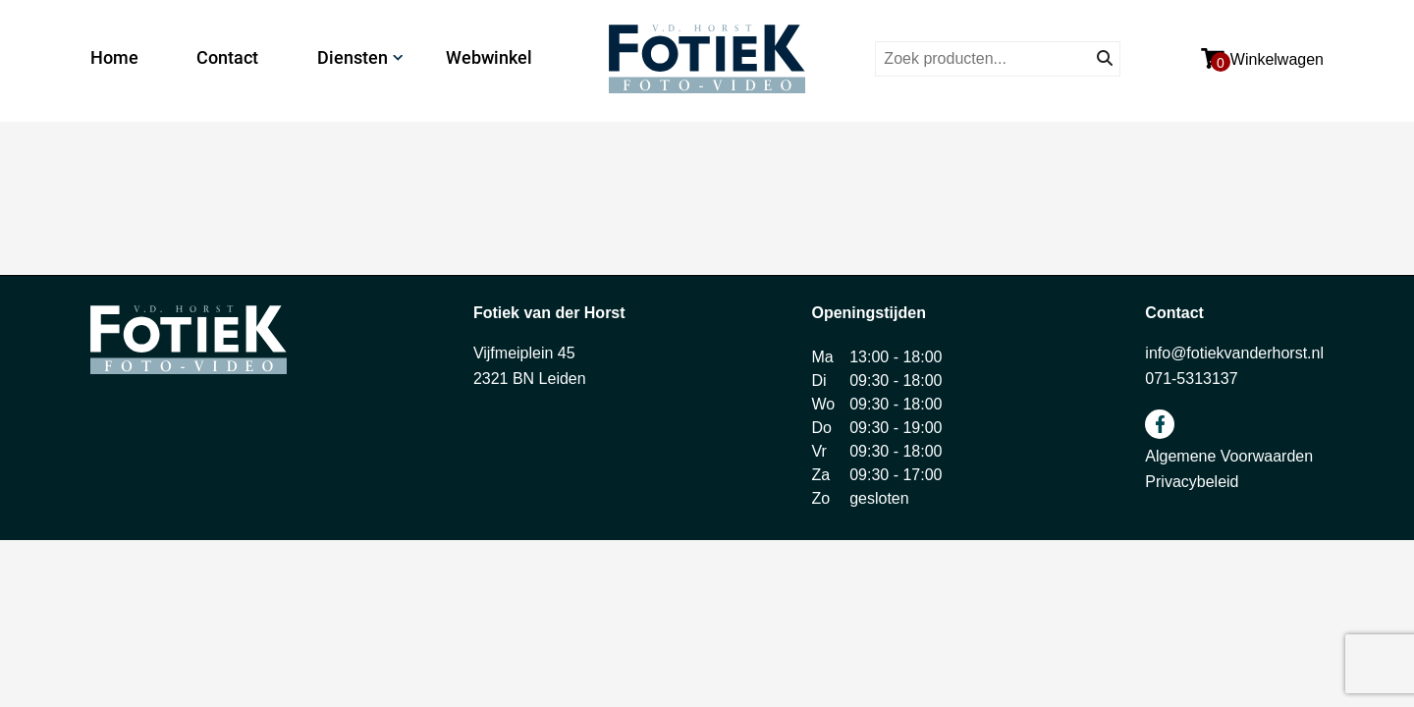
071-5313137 (1191, 378)
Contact (227, 57)
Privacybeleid (1191, 481)
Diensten (352, 57)
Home (114, 57)
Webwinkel (489, 57)
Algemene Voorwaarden (1229, 456)
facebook (1159, 424)
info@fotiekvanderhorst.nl (1234, 353)
